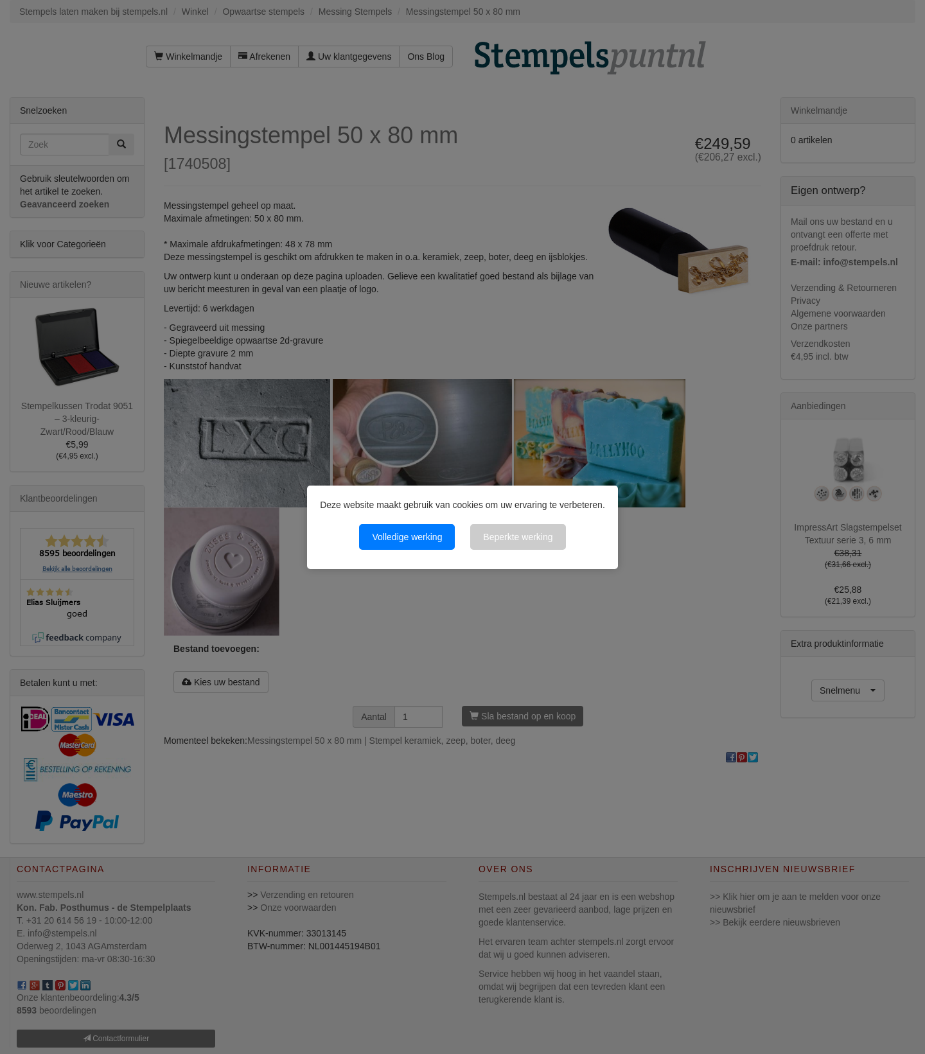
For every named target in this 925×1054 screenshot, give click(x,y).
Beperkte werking (517, 537)
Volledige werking (407, 537)
